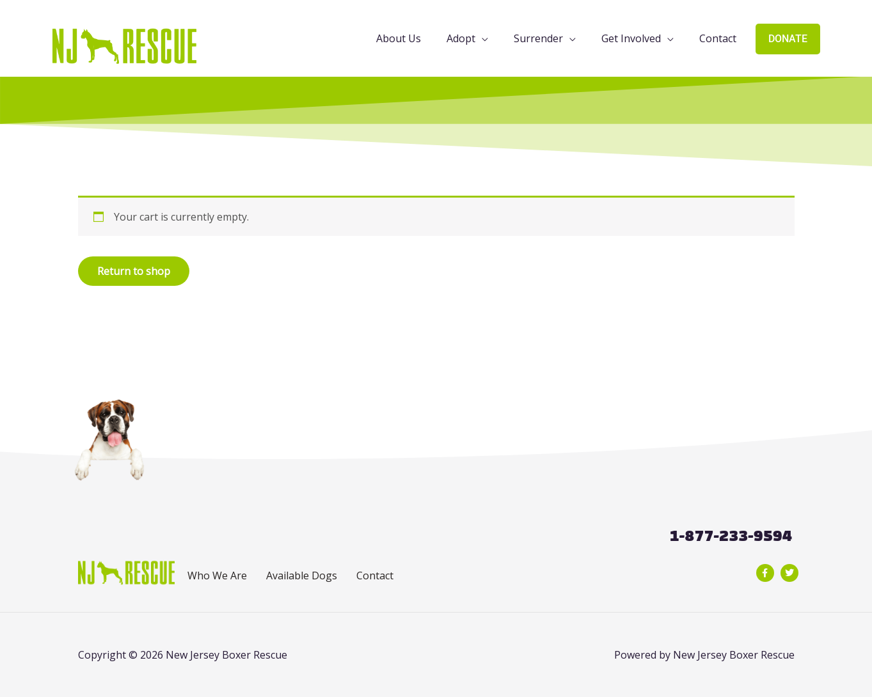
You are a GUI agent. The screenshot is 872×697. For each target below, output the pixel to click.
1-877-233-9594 (730, 535)
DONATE (787, 39)
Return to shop (133, 271)
